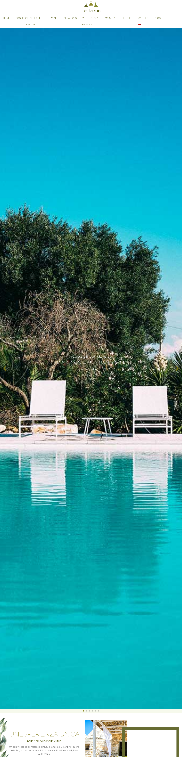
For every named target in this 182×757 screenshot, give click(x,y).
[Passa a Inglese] (139, 24)
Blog (158, 18)
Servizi (94, 18)
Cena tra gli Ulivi (74, 18)
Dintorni (127, 18)
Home (6, 18)
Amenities (110, 18)
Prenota (87, 24)
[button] (4, 368)
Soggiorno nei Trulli (30, 18)
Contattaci (29, 24)
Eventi (53, 18)
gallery (143, 18)
